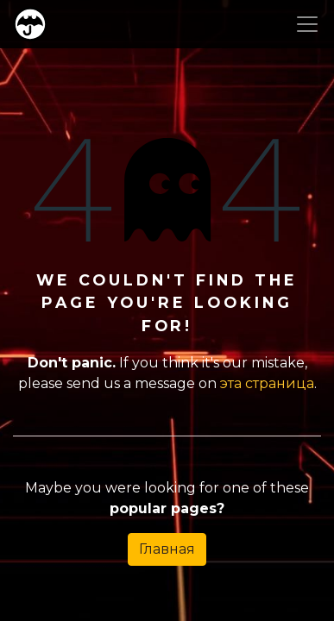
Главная (167, 549)
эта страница (267, 383)
